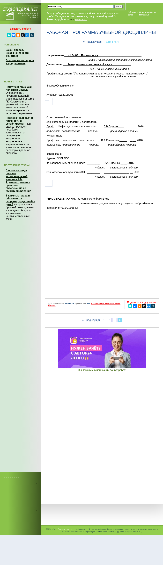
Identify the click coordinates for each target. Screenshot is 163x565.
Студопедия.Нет (66, 529)
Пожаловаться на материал (147, 13)
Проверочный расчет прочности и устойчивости (19, 120)
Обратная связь (133, 13)
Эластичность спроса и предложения (20, 62)
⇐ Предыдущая (92, 41)
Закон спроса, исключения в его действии (17, 53)
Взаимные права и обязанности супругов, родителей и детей (20, 200)
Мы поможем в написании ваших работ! (102, 370)
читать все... (81, 19)
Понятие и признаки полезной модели (19, 88)
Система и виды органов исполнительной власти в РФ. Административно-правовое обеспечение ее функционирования (18, 180)
